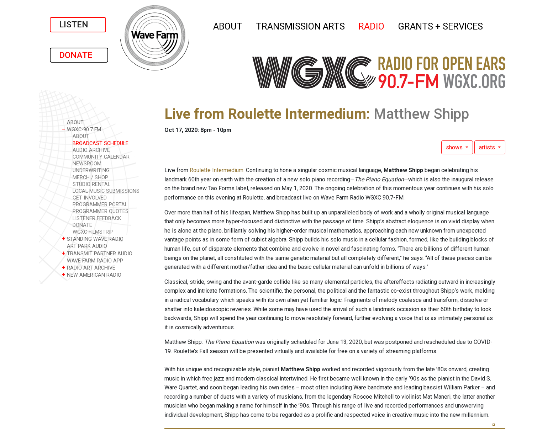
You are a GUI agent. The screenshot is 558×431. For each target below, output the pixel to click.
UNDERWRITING (91, 170)
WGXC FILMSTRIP (93, 232)
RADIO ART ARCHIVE (88, 267)
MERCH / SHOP (90, 178)
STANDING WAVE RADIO (92, 238)
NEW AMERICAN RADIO (91, 274)
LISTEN (78, 25)
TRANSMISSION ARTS (301, 25)
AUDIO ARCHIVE (91, 150)
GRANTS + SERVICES (441, 25)
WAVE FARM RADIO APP (92, 260)
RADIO (371, 25)
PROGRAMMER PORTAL (100, 205)
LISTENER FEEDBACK (97, 219)
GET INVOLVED (90, 198)
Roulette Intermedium (216, 170)
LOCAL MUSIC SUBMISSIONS (106, 191)
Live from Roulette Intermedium (265, 114)
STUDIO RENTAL (91, 184)
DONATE (79, 55)
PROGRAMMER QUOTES (100, 211)
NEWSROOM (87, 164)
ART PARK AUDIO (84, 246)
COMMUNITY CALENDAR (101, 157)
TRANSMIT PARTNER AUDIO (97, 253)
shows (455, 147)
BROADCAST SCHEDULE (100, 143)
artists (487, 147)
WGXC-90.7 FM (81, 129)
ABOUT (228, 25)
